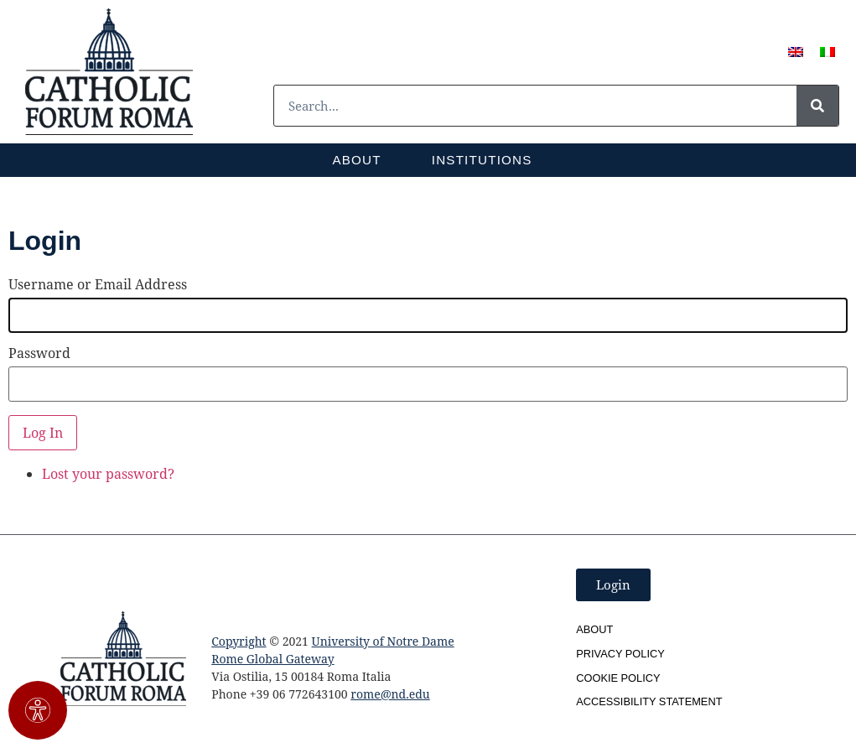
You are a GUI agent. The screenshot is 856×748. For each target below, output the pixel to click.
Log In (43, 432)
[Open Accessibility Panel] (37, 710)
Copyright (238, 641)
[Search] (817, 106)
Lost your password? (108, 474)
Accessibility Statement (649, 701)
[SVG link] (109, 71)
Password (39, 353)
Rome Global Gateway (272, 659)
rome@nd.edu (389, 694)
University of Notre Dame (383, 641)
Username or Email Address (97, 284)
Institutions (482, 160)
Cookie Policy (618, 678)
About (356, 160)
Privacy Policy (620, 653)
